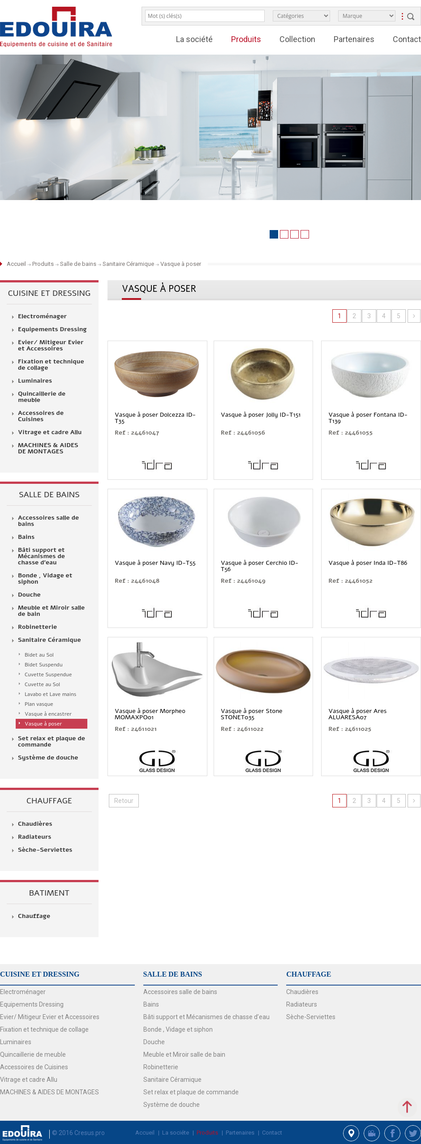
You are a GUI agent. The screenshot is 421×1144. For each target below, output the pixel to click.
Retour (123, 800)
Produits (246, 39)
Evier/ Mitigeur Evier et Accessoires (51, 345)
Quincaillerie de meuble (41, 397)
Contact (407, 39)
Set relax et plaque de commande (51, 741)
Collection (297, 39)
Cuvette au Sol (42, 684)
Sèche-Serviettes (45, 850)
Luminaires (35, 381)
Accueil (17, 263)
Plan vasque (39, 704)
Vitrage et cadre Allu (50, 432)
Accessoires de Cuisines (41, 416)
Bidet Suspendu (44, 664)
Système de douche (48, 758)
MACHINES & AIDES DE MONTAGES (48, 448)
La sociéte (175, 1132)
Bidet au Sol (39, 654)
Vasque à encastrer (48, 713)
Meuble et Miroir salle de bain (51, 611)
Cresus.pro (89, 1132)
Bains (26, 537)
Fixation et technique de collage (51, 365)
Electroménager (42, 316)
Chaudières (35, 824)
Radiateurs (34, 837)
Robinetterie (37, 627)
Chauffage (34, 916)
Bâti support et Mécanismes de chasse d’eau (41, 556)
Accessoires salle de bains (48, 521)
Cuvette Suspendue (48, 674)
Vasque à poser (180, 263)
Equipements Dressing (52, 329)
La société (194, 39)
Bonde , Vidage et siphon (45, 578)
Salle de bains (78, 263)
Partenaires (354, 39)
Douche (29, 595)
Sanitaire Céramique (128, 263)
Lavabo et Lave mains (50, 694)
